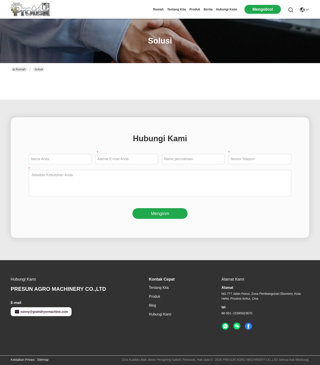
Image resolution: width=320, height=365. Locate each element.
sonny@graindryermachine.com (41, 311)
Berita (208, 9)
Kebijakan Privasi (22, 359)
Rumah (158, 9)
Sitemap (42, 359)
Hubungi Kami (226, 9)
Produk (194, 9)
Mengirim (160, 213)
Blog (152, 305)
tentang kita (176, 9)
